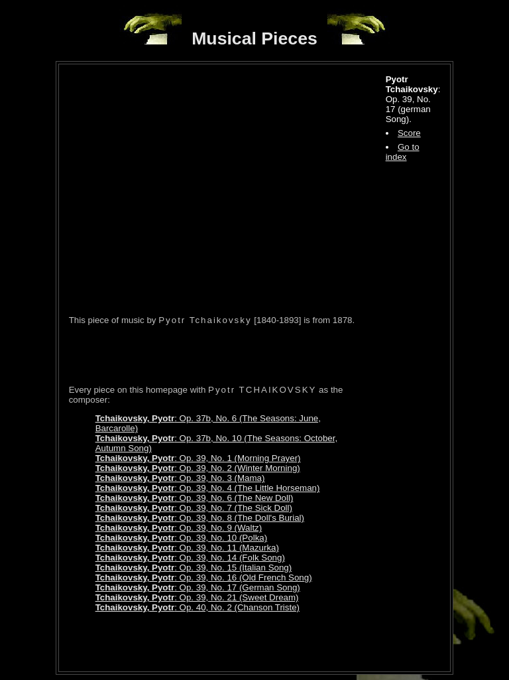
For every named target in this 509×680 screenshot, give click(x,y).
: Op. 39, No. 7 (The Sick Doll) (193, 508)
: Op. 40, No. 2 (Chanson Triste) (197, 607)
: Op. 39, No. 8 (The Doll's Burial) (199, 518)
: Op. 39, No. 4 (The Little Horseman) (207, 488)
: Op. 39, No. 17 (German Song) (197, 587)
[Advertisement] (224, 355)
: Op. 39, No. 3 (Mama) (180, 478)
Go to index (403, 152)
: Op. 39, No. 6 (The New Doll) (194, 498)
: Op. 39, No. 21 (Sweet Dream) (197, 597)
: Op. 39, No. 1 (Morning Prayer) (198, 458)
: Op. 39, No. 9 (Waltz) (178, 528)
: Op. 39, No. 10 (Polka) (181, 538)
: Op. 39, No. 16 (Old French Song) (203, 577)
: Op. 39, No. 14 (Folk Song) (190, 558)
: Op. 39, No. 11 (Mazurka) (187, 548)
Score (409, 133)
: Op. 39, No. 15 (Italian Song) (193, 568)
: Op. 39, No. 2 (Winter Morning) (197, 468)
